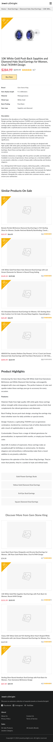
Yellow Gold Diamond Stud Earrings (26, 485)
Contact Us (30, 716)
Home (3, 9)
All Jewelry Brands (32, 728)
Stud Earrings (13, 9)
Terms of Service (31, 719)
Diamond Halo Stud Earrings (30, 9)
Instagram (19, 705)
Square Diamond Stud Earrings (26, 502)
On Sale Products (7, 728)
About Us (4, 716)
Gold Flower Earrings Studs (26, 476)
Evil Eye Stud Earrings (26, 493)
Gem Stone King (23, 87)
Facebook (7, 705)
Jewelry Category (7, 731)
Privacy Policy (5, 719)
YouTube (30, 705)
